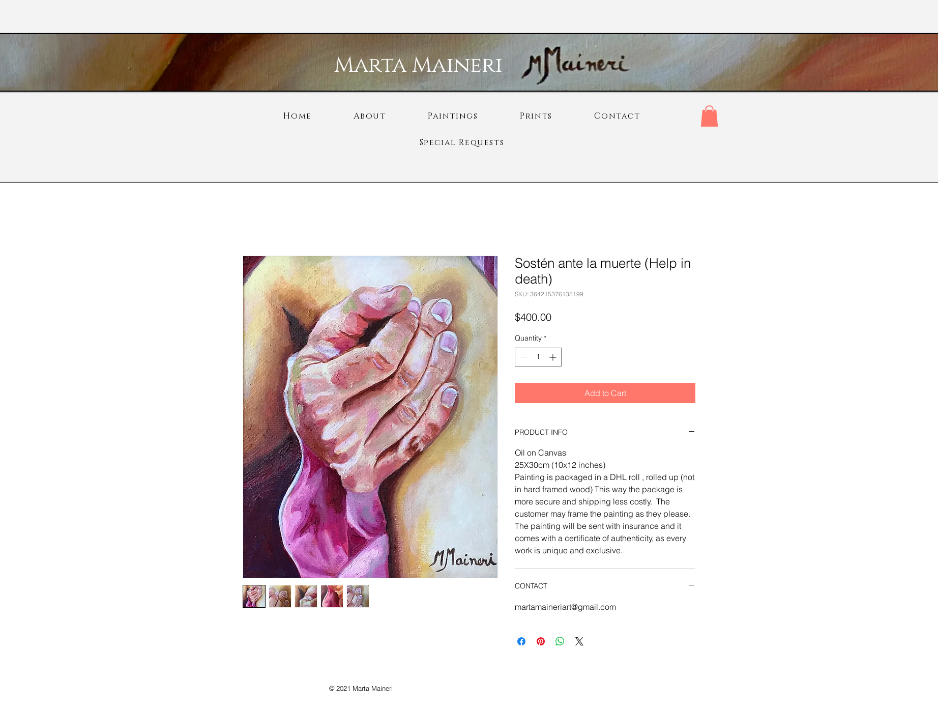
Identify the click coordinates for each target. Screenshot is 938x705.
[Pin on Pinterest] (541, 641)
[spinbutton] (538, 357)
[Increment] (553, 357)
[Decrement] (522, 357)
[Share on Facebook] (521, 641)
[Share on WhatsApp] (560, 641)
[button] (709, 116)
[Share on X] (579, 641)
